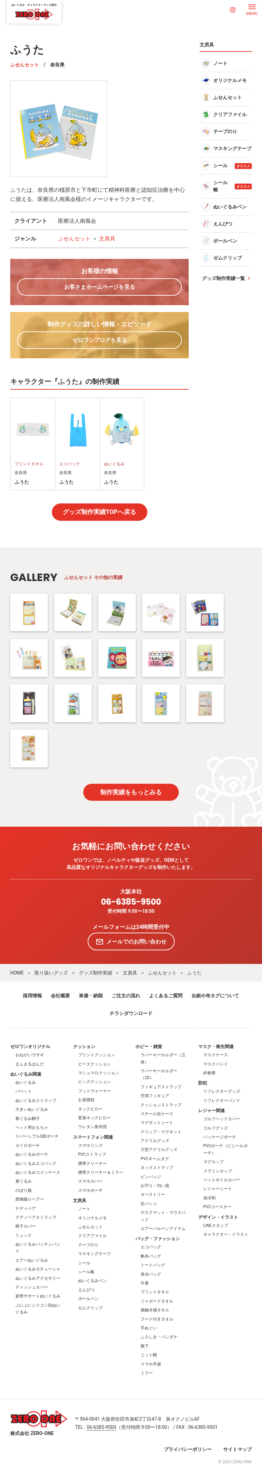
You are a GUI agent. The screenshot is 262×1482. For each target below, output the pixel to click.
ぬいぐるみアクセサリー (37, 1278)
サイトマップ (237, 1449)
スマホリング (90, 1145)
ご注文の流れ (126, 995)
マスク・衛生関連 (216, 1046)
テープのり (88, 1245)
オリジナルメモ (92, 1218)
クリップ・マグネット (161, 1131)
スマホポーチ (90, 1190)
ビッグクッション (94, 1081)
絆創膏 (209, 1073)
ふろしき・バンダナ (159, 1337)
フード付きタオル (157, 1319)
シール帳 (86, 1271)
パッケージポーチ (219, 1137)
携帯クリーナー (92, 1163)
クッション (84, 1046)
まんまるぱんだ (29, 1064)
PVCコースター (217, 1206)
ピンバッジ (151, 1176)
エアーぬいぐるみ (31, 1260)
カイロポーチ (27, 1145)
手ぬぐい (149, 1328)
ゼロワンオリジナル (30, 1046)
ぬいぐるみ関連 (25, 1074)
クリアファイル (92, 1235)
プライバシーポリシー (188, 1449)
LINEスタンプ (215, 1225)
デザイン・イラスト (218, 1217)
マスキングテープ (94, 1253)
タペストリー (153, 1194)
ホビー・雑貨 (148, 1046)
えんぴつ (86, 1290)
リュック (23, 1235)
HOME (17, 973)
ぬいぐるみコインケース (37, 1172)
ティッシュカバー (31, 1287)
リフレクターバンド (221, 1100)
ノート (84, 1208)
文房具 (107, 238)
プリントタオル (155, 1292)
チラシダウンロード (131, 1013)
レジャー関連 (211, 1110)
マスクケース (215, 1054)
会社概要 (60, 995)
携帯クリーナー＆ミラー (100, 1172)
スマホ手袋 (151, 1364)
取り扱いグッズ (51, 973)
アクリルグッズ (155, 1140)
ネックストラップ (157, 1167)
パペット (23, 1091)
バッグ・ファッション (157, 1238)
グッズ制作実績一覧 (223, 278)
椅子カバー (25, 1226)
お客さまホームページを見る (99, 287)
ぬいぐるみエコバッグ (35, 1163)
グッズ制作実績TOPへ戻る (99, 511)
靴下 (145, 1346)
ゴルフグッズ (215, 1128)
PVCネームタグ (155, 1158)
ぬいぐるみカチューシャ (37, 1269)
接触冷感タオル (155, 1310)
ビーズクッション (94, 1064)
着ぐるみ (23, 1181)
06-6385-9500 (131, 902)
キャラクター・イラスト (225, 1234)
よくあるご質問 (166, 995)
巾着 (145, 1283)
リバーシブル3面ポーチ (37, 1136)
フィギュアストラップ (161, 1087)
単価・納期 (91, 995)
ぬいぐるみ (25, 1082)
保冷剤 (209, 1198)
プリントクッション (96, 1054)
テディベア (25, 1208)
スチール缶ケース (157, 1113)
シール (84, 1263)
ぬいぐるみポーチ (31, 1154)
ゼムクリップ (90, 1308)
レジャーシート (217, 1188)
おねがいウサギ (29, 1054)
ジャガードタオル (157, 1301)
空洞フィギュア (155, 1095)
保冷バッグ (151, 1274)
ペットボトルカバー (221, 1179)
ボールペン (88, 1298)
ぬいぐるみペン (92, 1280)
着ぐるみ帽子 (27, 1118)
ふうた (194, 973)
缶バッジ (149, 1203)
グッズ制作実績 (95, 973)
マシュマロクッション (98, 1073)
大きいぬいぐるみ (31, 1109)
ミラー (147, 1373)
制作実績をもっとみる (131, 792)
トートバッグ (153, 1265)
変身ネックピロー (94, 1118)
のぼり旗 (23, 1190)
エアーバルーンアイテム (163, 1228)
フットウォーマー (94, 1091)
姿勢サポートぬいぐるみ (37, 1296)
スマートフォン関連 (93, 1137)
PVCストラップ (92, 1154)
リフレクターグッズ (221, 1091)
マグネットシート (157, 1122)
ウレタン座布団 (92, 1126)
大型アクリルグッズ (159, 1149)
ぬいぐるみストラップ (35, 1100)
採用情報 (32, 995)
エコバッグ (151, 1247)
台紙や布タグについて (215, 995)
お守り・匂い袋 (155, 1185)
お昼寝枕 (86, 1099)
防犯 (202, 1083)
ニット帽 (149, 1355)
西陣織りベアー (29, 1199)
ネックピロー (90, 1109)
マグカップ (213, 1161)
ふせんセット (24, 64)
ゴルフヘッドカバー (221, 1119)
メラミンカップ (217, 1171)
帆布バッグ (151, 1256)
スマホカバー (90, 1181)
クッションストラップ (161, 1105)
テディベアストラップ (35, 1217)
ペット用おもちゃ (31, 1127)
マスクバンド (215, 1064)
